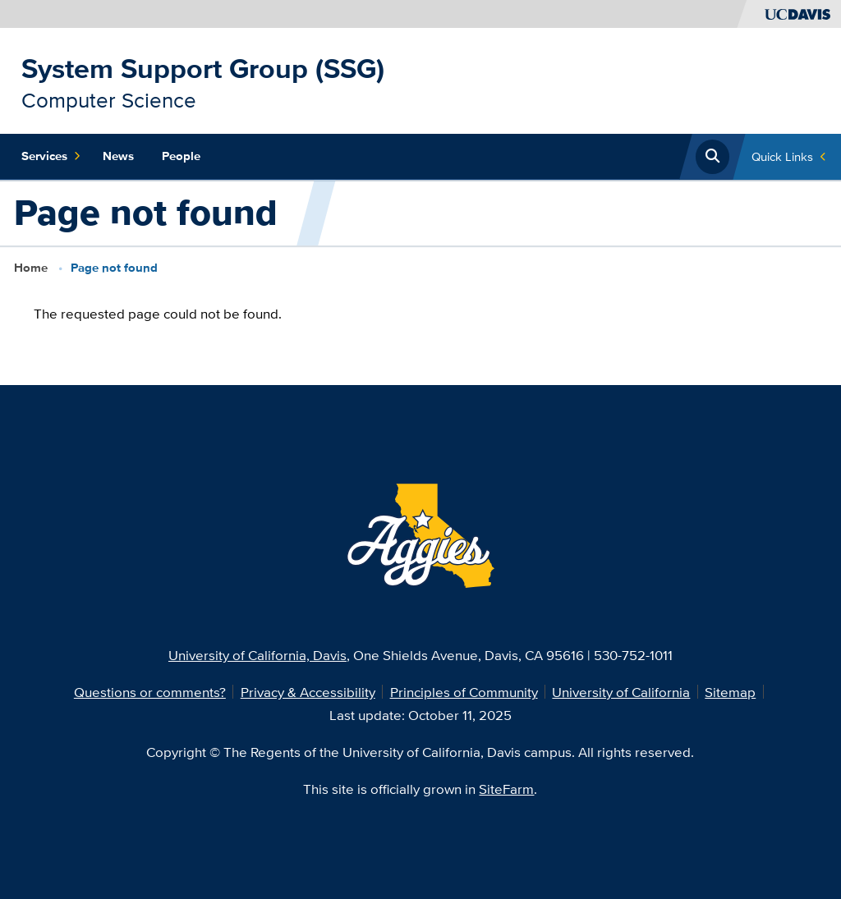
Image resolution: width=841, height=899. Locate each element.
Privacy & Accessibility (308, 691)
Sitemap (730, 691)
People (181, 156)
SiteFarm (506, 788)
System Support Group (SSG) (202, 68)
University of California (621, 691)
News (118, 156)
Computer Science (108, 100)
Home (31, 268)
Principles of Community (464, 691)
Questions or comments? (150, 691)
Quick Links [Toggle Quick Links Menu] (782, 156)
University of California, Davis (257, 654)
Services (51, 157)
